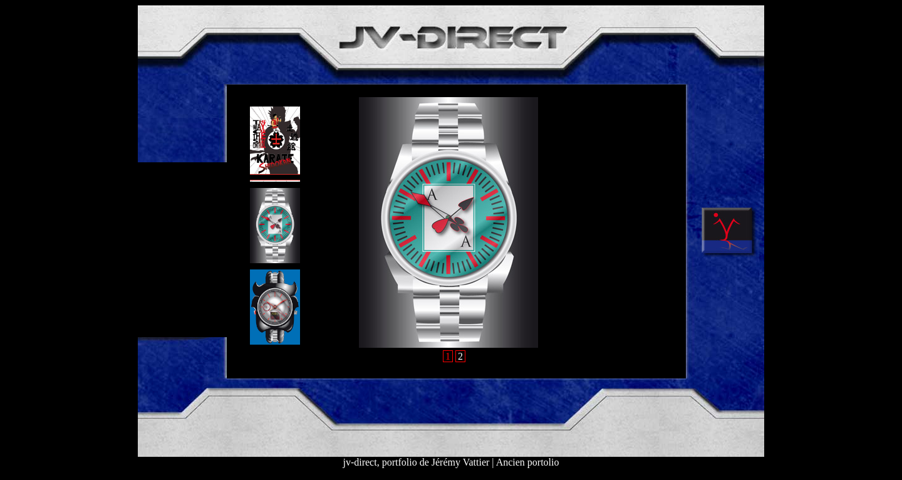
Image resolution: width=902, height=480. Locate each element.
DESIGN (163, 184)
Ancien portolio (527, 462)
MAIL (156, 315)
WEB (156, 228)
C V (154, 272)
